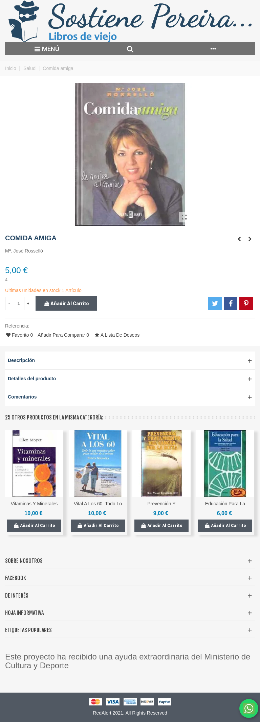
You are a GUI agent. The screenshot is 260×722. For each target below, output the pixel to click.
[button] (130, 360)
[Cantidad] (18, 303)
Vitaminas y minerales (34, 503)
